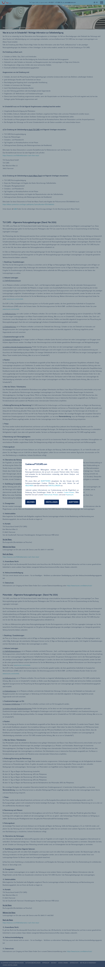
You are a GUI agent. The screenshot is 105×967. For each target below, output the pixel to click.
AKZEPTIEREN (45, 481)
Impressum (69, 495)
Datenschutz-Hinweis (51, 495)
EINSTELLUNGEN (54, 485)
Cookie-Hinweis (69, 492)
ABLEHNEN (29, 485)
